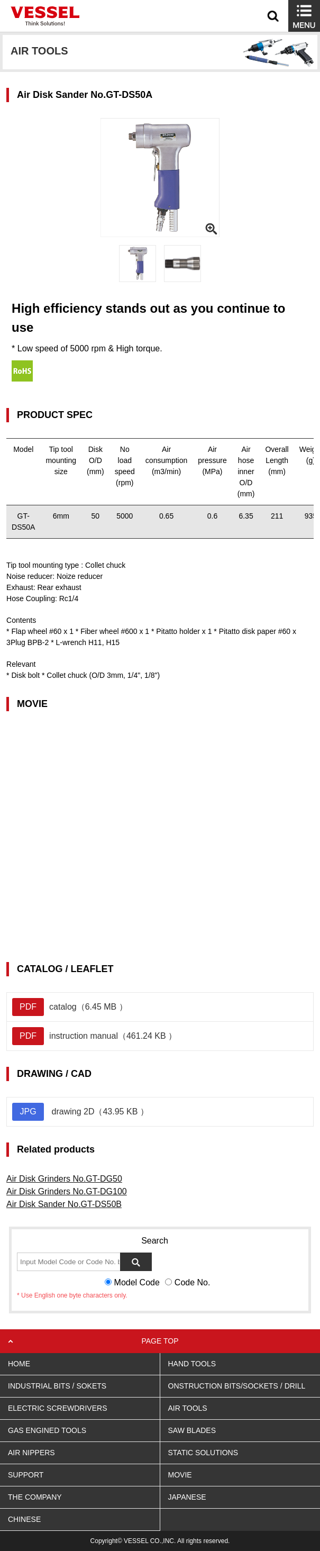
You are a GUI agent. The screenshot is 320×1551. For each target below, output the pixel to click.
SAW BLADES (192, 1430)
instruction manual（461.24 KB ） (94, 1036)
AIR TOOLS (187, 1408)
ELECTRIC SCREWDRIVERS (57, 1408)
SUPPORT (25, 1475)
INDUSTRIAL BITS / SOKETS (57, 1386)
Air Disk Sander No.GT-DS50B (64, 1204)
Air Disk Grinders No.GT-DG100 (66, 1191)
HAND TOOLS (192, 1363)
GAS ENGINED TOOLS (47, 1430)
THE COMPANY (35, 1497)
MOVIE (180, 1475)
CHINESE (24, 1519)
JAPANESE (187, 1497)
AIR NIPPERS (31, 1452)
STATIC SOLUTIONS (203, 1452)
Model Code (137, 1282)
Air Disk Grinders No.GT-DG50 (64, 1178)
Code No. (193, 1282)
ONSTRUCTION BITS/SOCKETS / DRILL (237, 1386)
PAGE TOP (159, 1341)
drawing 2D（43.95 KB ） (80, 1112)
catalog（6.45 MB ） (69, 1007)
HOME (19, 1363)
